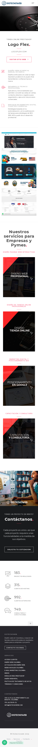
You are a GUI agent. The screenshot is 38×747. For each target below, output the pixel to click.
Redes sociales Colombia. (14, 667)
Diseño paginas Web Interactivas (19, 252)
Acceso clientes (11, 659)
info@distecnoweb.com (14, 705)
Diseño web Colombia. (13, 662)
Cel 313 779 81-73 (11, 702)
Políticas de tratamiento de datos (18, 681)
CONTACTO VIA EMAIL (15, 648)
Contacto (26, 739)
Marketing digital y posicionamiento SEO (19, 360)
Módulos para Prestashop (14, 676)
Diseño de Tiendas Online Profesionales (19, 305)
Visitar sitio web (19, 59)
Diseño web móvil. (11, 678)
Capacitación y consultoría (19, 413)
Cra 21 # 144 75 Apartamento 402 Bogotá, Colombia (17, 698)
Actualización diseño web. (15, 665)
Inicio (9, 739)
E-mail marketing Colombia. (15, 670)
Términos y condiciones (14, 684)
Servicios (16, 739)
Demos (7, 673)
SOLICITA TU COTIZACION (19, 549)
